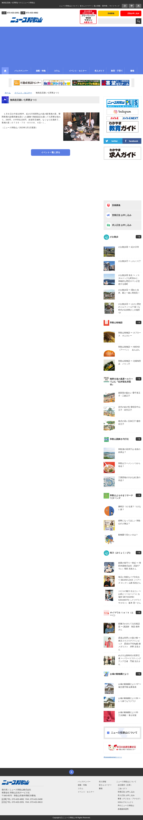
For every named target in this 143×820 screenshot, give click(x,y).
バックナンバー (84, 782)
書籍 (101, 788)
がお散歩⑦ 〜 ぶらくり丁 (129, 261)
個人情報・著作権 (100, 6)
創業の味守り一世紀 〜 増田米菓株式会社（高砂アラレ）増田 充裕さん (129, 566)
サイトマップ (114, 6)
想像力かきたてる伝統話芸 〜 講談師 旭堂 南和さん (129, 627)
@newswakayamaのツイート (113, 757)
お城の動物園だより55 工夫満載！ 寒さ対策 (129, 713)
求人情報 (102, 782)
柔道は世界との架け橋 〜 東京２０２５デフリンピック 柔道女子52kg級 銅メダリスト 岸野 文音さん (129, 644)
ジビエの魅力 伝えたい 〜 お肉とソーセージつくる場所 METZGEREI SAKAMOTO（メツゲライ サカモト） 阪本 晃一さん (129, 597)
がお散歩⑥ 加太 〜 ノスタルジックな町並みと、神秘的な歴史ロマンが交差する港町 (129, 279)
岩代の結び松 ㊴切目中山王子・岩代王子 (129, 408)
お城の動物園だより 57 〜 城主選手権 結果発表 (129, 685)
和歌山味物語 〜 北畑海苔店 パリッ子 (129, 362)
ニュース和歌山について (68, 6)
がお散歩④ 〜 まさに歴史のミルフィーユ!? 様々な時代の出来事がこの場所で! (129, 308)
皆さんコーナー (86, 6)
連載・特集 (82, 785)
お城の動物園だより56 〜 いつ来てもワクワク (129, 699)
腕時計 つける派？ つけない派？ (129, 508)
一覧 (138, 237)
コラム (80, 788)
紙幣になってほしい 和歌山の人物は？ (129, 522)
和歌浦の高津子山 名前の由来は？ (129, 450)
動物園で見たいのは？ (128, 535)
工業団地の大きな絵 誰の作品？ (129, 478)
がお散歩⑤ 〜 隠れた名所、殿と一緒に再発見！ (129, 291)
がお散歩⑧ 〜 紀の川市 (128, 247)
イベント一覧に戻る (50, 152)
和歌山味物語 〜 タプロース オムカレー (129, 334)
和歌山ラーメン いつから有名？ (129, 464)
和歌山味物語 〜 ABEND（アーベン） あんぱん (129, 348)
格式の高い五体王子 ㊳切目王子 (129, 422)
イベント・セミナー (86, 792)
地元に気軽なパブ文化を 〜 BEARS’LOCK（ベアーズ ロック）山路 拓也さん (129, 580)
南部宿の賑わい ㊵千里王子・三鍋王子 (129, 394)
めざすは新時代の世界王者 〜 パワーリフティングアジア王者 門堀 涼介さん (129, 659)
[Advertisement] (71, 46)
